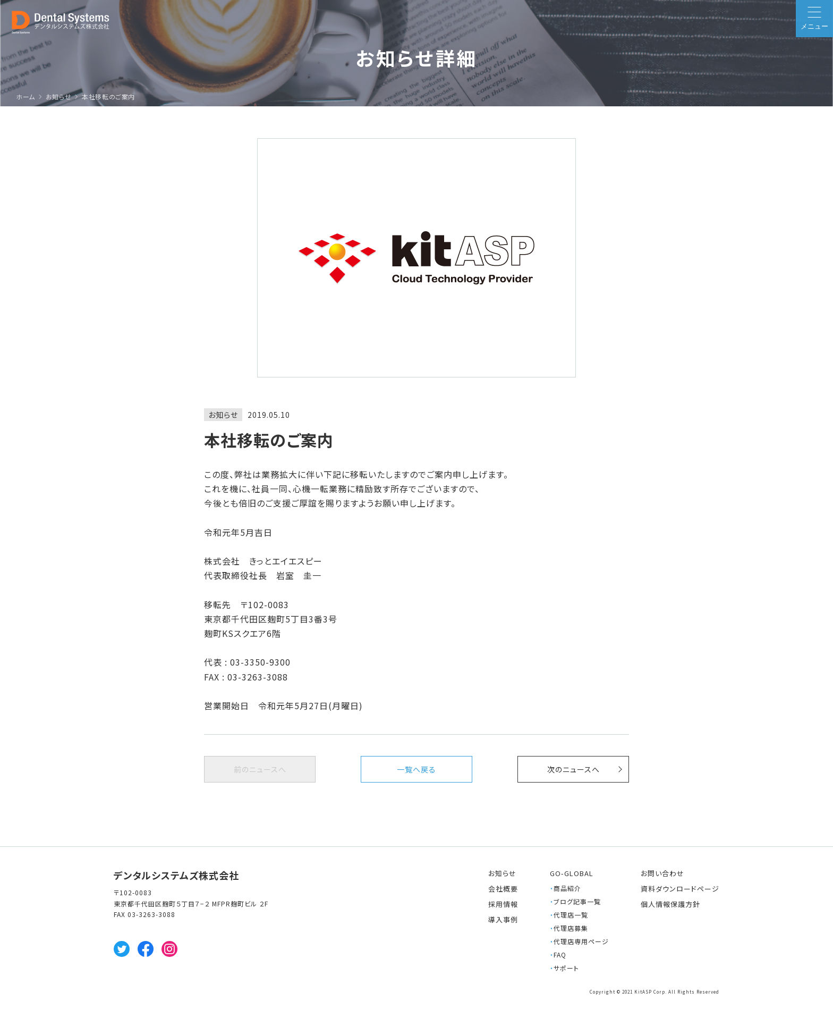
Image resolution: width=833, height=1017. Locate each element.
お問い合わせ (662, 873)
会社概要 (503, 889)
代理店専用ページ (579, 941)
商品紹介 (565, 888)
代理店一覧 (569, 914)
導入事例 (503, 919)
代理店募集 (569, 927)
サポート (564, 967)
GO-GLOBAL (571, 873)
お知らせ (502, 873)
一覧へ (416, 769)
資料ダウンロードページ (680, 889)
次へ (573, 769)
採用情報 (503, 904)
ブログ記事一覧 (575, 901)
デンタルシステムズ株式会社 (176, 875)
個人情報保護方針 (670, 904)
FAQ (558, 954)
